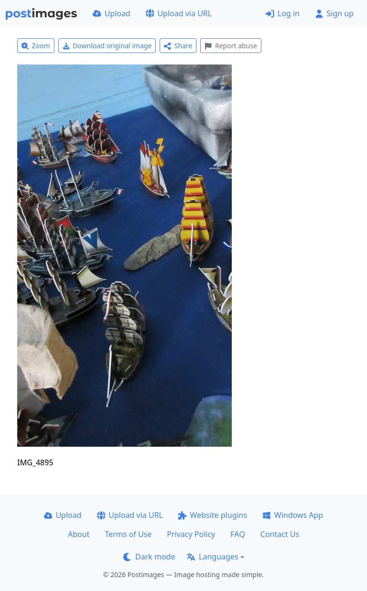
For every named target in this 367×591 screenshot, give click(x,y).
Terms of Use (128, 534)
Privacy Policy (191, 534)
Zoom (36, 45)
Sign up (334, 13)
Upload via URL (179, 13)
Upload (111, 13)
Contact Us (279, 534)
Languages (212, 556)
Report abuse (231, 45)
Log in (283, 13)
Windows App (292, 515)
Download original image (107, 45)
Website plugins (212, 515)
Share (178, 45)
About (78, 534)
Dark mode (149, 556)
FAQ (237, 534)
